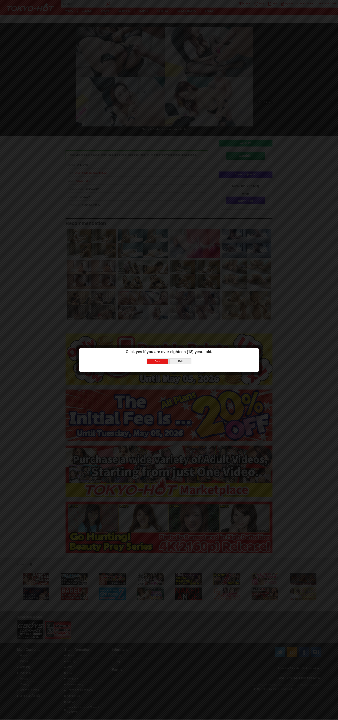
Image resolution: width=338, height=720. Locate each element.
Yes (157, 361)
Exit (180, 361)
